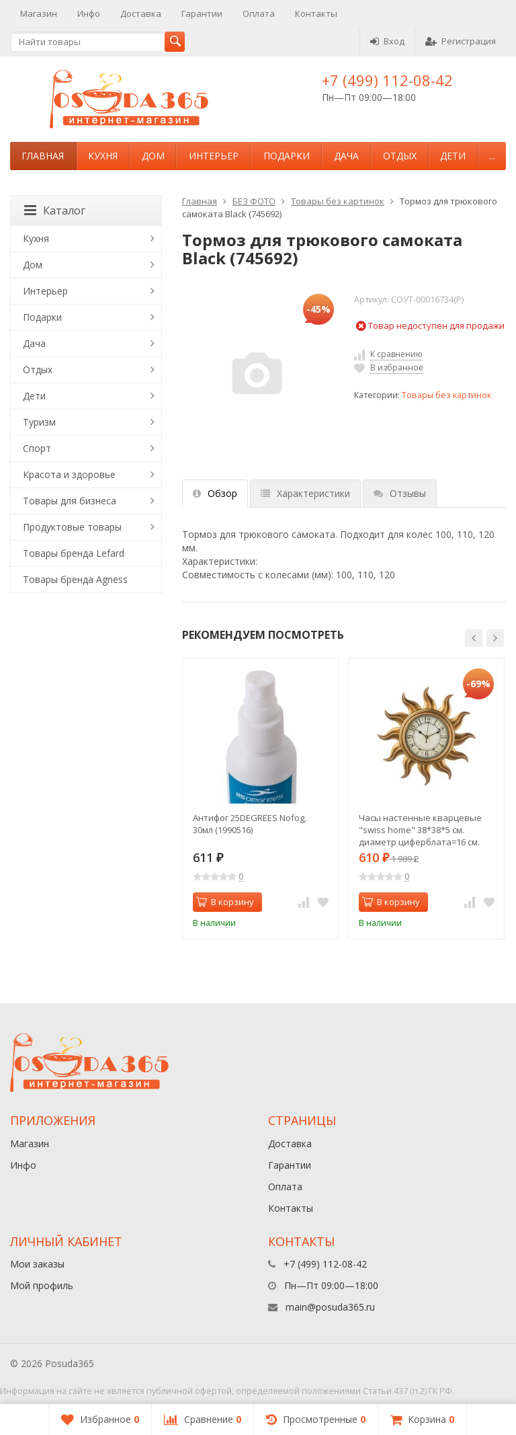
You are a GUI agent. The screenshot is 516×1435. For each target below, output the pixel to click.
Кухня (103, 155)
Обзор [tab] (215, 493)
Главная (43, 155)
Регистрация (460, 41)
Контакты (316, 13)
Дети (453, 155)
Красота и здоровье (69, 474)
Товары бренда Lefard (73, 553)
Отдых (400, 155)
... (492, 155)
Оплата (259, 13)
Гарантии (201, 13)
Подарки (286, 155)
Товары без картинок (337, 201)
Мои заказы (37, 1263)
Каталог (54, 210)
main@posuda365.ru (330, 1307)
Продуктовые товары (72, 526)
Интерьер (214, 155)
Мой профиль (41, 1285)
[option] (260, 798)
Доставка (140, 13)
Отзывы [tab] (400, 493)
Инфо (88, 13)
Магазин (38, 13)
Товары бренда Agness (75, 579)
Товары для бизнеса (69, 500)
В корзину (225, 902)
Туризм (39, 422)
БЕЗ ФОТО (253, 201)
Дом (153, 155)
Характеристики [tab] (305, 493)
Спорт (37, 448)
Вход (387, 41)
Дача (346, 155)
